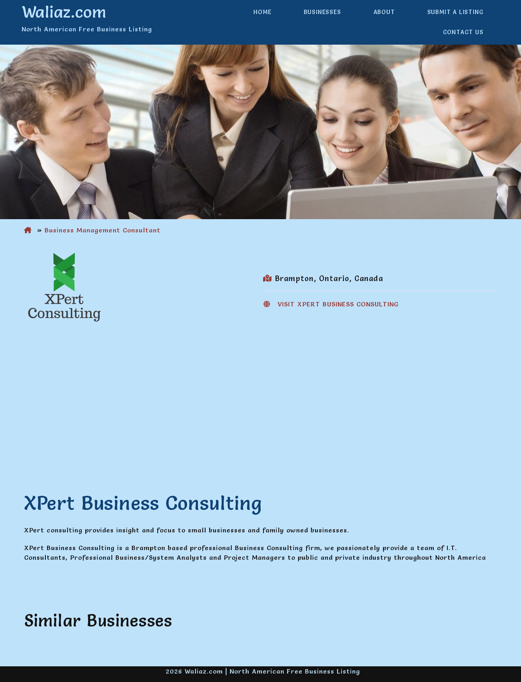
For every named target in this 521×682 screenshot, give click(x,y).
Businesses (322, 12)
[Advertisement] (260, 393)
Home (262, 12)
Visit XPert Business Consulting (338, 304)
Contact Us (463, 32)
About (384, 12)
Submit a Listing (455, 12)
